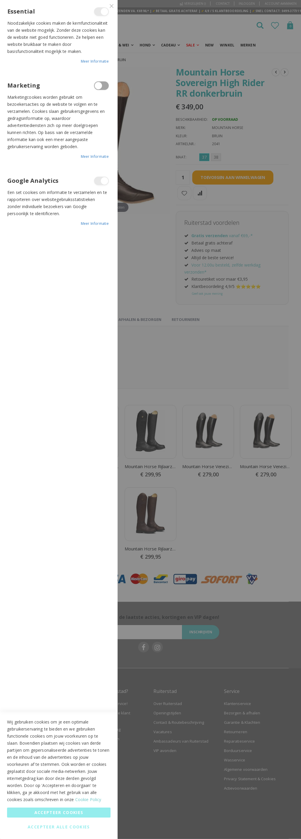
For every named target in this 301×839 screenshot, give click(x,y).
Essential (101, 11)
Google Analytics (101, 181)
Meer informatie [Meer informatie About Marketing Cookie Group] (95, 156)
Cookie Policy (88, 799)
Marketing (101, 85)
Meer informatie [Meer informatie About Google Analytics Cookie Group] (95, 223)
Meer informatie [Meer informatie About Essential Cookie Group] (95, 61)
